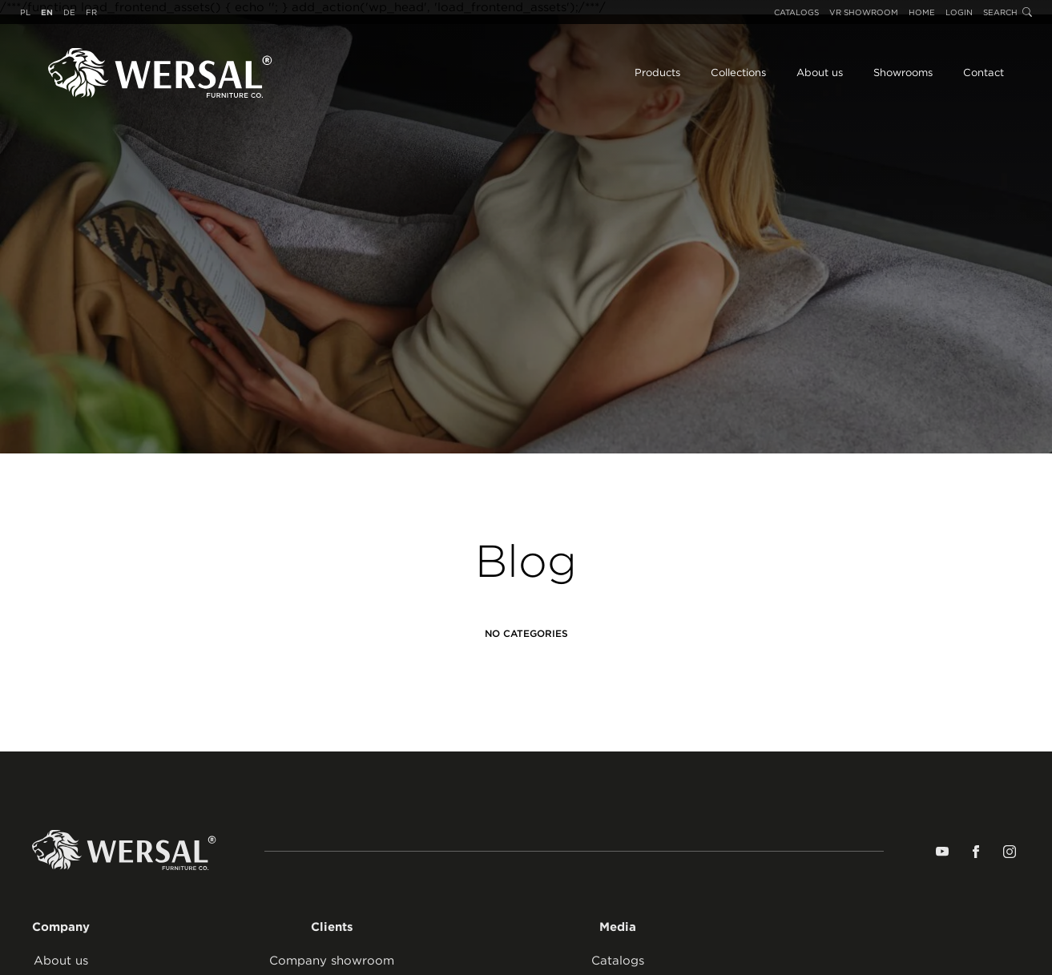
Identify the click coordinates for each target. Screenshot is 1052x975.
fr (91, 12)
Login (959, 12)
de (69, 12)
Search (1007, 12)
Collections (738, 72)
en (47, 12)
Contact (983, 72)
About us (819, 72)
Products (657, 72)
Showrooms (903, 72)
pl (25, 12)
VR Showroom (863, 12)
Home (922, 12)
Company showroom (331, 960)
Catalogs (796, 12)
